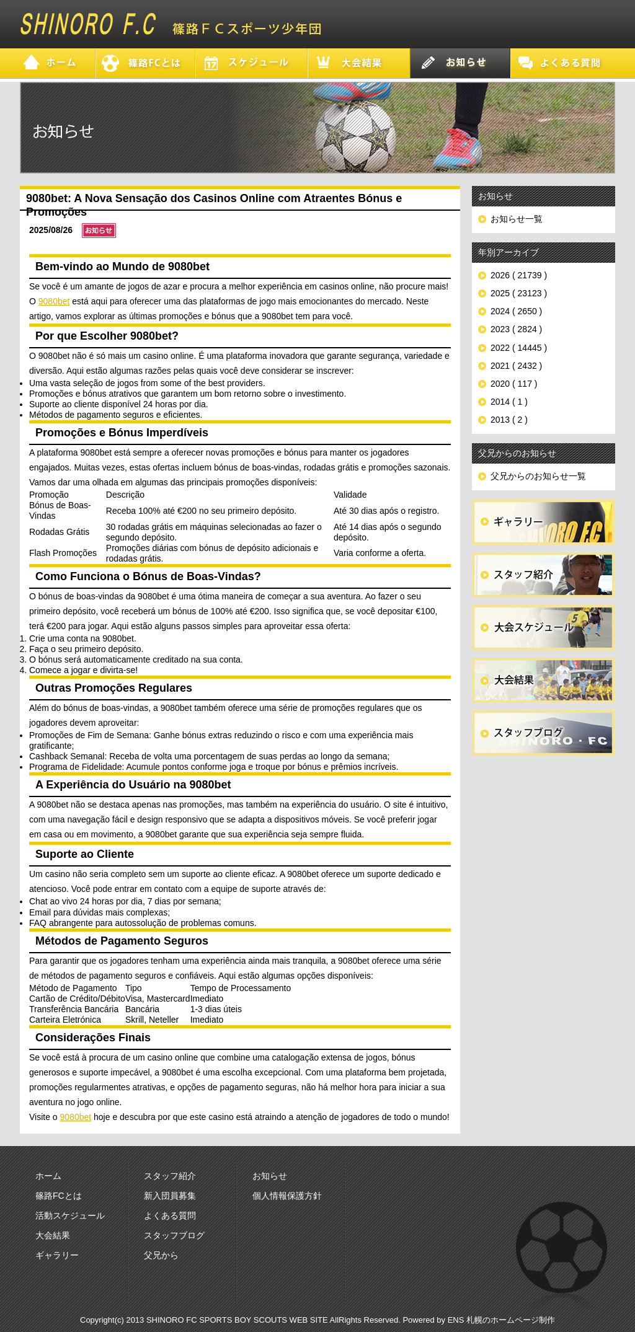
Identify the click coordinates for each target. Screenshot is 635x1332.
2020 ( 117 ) (514, 384)
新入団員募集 (170, 1196)
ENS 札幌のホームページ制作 (501, 1320)
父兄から (161, 1255)
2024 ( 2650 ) (516, 311)
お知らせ (269, 1176)
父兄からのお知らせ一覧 (538, 476)
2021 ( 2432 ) (516, 366)
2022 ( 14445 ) (519, 348)
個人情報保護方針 (287, 1196)
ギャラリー (57, 1255)
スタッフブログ (174, 1235)
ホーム (48, 1176)
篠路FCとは (58, 1196)
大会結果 (52, 1235)
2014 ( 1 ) (509, 402)
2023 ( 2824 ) (516, 329)
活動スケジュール (70, 1215)
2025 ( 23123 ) (519, 293)
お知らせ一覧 (517, 219)
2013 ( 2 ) (509, 420)
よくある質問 (170, 1215)
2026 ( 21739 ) (519, 275)
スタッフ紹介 (170, 1176)
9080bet (54, 301)
